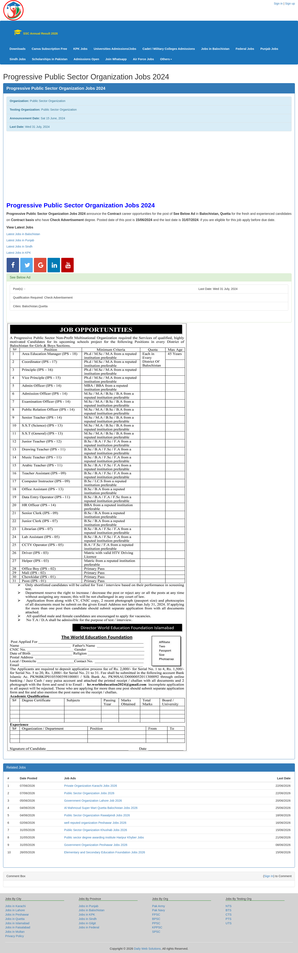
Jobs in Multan (15, 931)
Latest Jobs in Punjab (20, 240)
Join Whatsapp (116, 59)
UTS (229, 923)
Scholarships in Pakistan (49, 59)
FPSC (156, 914)
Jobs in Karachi (15, 906)
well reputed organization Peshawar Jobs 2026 (95, 822)
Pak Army (158, 906)
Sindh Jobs (18, 59)
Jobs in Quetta (15, 919)
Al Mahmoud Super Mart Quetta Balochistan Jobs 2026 (101, 808)
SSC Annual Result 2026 (34, 32)
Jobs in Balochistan (215, 48)
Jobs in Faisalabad (17, 927)
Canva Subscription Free (49, 48)
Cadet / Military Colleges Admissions (168, 48)
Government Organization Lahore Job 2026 (93, 800)
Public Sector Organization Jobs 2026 (89, 793)
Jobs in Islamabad (17, 923)
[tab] (149, 277)
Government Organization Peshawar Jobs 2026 (95, 845)
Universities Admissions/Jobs (115, 48)
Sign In (268, 876)
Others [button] (166, 59)
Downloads (17, 48)
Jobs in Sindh (88, 919)
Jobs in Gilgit (87, 923)
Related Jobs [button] (16, 767)
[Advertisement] (130, 164)
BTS (228, 910)
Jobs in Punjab (88, 906)
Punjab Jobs (269, 48)
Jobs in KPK (87, 914)
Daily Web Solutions (147, 948)
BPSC (156, 919)
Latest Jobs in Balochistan (23, 234)
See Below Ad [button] (20, 277)
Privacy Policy (14, 936)
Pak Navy (158, 910)
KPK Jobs (80, 48)
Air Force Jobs (143, 59)
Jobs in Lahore (15, 910)
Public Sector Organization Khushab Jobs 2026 (95, 830)
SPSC (156, 931)
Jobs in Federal (89, 927)
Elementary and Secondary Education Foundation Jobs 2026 (104, 852)
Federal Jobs (245, 48)
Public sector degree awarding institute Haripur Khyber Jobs (104, 837)
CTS (229, 914)
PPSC (156, 923)
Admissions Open (86, 59)
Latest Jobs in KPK (18, 252)
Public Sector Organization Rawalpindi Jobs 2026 (97, 815)
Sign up (290, 3)
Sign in (278, 3)
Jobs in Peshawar (17, 914)
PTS (228, 919)
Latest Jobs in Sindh (19, 246)
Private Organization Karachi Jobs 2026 (90, 785)
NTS (229, 906)
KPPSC (157, 927)
